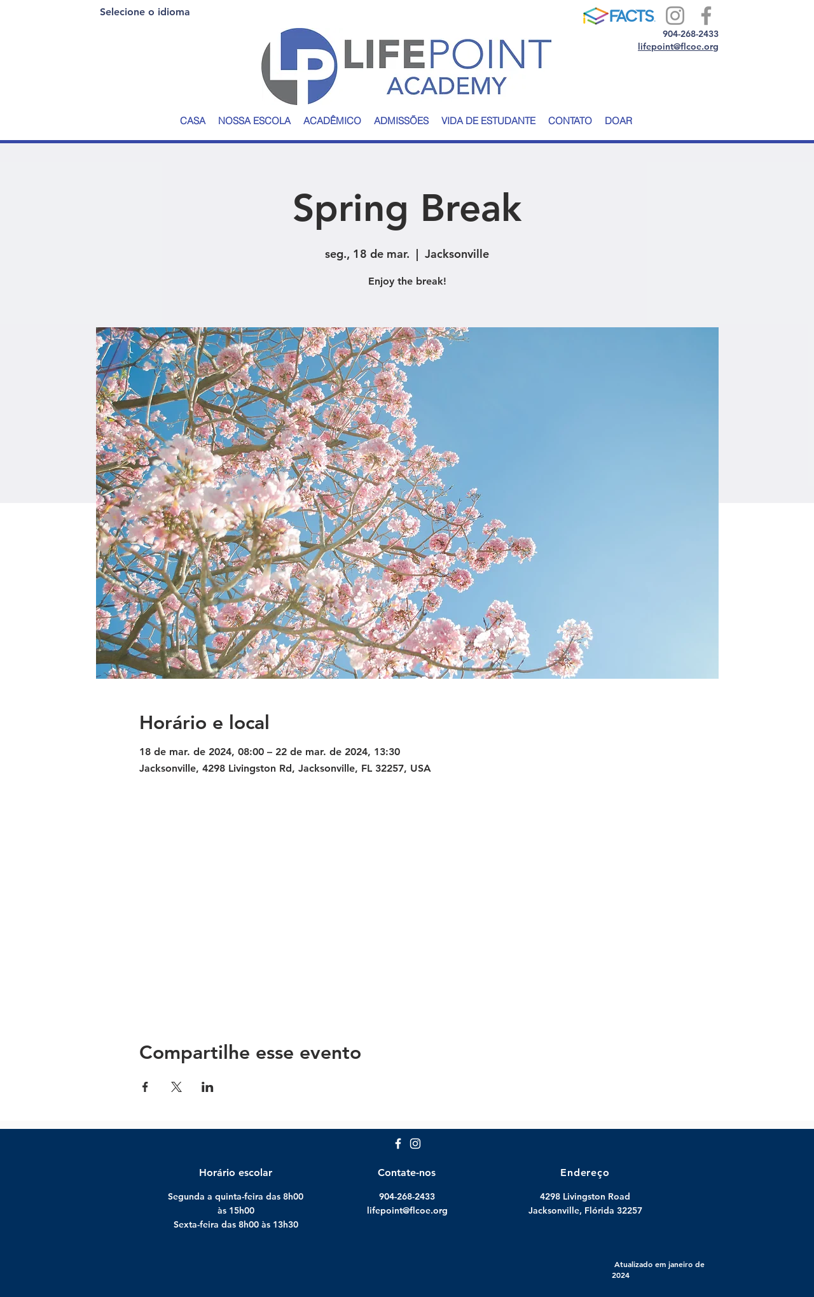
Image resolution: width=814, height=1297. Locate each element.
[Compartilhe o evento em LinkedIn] (208, 1087)
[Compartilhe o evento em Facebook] (145, 1087)
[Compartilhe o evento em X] (176, 1087)
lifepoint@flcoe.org (678, 46)
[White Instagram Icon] (415, 1144)
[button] (254, 120)
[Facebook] (706, 15)
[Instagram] (675, 15)
